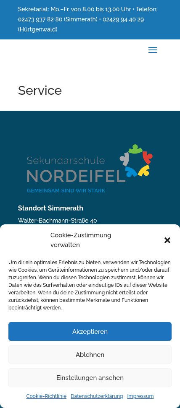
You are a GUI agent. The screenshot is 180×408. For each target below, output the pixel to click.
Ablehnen (90, 355)
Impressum (140, 396)
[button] (167, 240)
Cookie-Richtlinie (46, 396)
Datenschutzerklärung (97, 396)
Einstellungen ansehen (90, 378)
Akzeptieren (90, 331)
